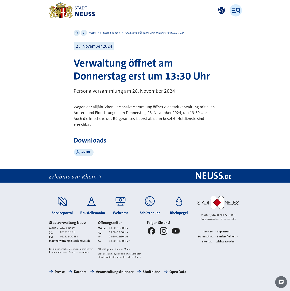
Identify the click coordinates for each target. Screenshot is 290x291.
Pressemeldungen (110, 32)
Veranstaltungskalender (115, 271)
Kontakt (208, 231)
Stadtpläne (151, 271)
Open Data (177, 271)
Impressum (223, 231)
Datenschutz (206, 236)
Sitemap (207, 241)
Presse (92, 32)
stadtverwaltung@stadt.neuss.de (69, 241)
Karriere (80, 271)
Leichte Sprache (225, 241)
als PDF (86, 152)
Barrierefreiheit (226, 236)
